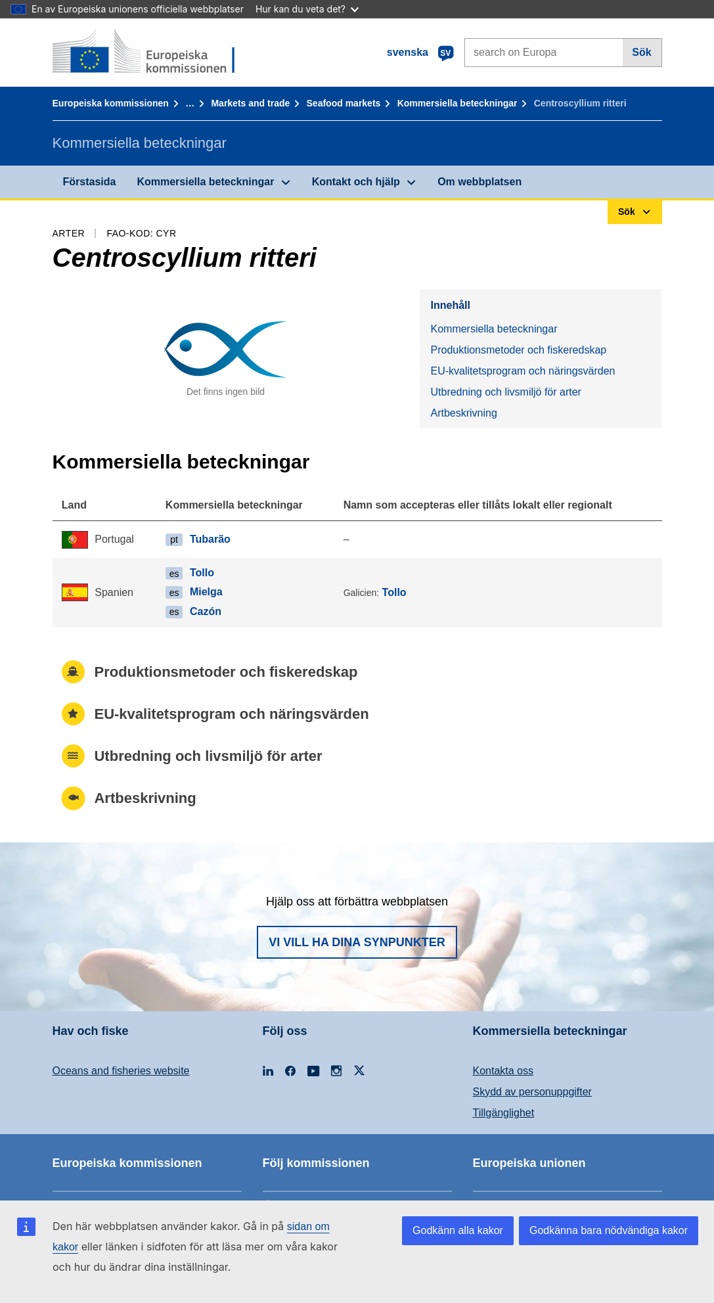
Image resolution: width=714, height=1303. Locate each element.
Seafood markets (344, 103)
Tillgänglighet (504, 1112)
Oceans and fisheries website (121, 1070)
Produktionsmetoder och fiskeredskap (518, 349)
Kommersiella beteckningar (457, 103)
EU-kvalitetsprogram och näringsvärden (522, 371)
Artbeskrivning (463, 413)
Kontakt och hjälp (356, 181)
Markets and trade (250, 103)
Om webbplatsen (479, 181)
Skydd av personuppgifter (532, 1091)
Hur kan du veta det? (307, 8)
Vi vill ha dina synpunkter (357, 942)
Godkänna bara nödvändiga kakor (608, 1230)
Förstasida (89, 181)
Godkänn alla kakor (458, 1230)
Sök (641, 52)
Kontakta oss (503, 1070)
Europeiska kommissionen (111, 103)
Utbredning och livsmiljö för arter (505, 392)
